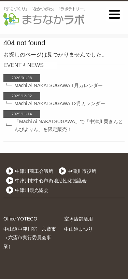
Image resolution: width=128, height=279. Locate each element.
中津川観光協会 (31, 190)
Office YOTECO (20, 218)
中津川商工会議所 (34, 171)
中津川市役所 (82, 171)
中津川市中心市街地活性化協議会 (51, 180)
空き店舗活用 (78, 218)
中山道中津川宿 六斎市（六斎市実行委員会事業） (29, 237)
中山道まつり (78, 229)
